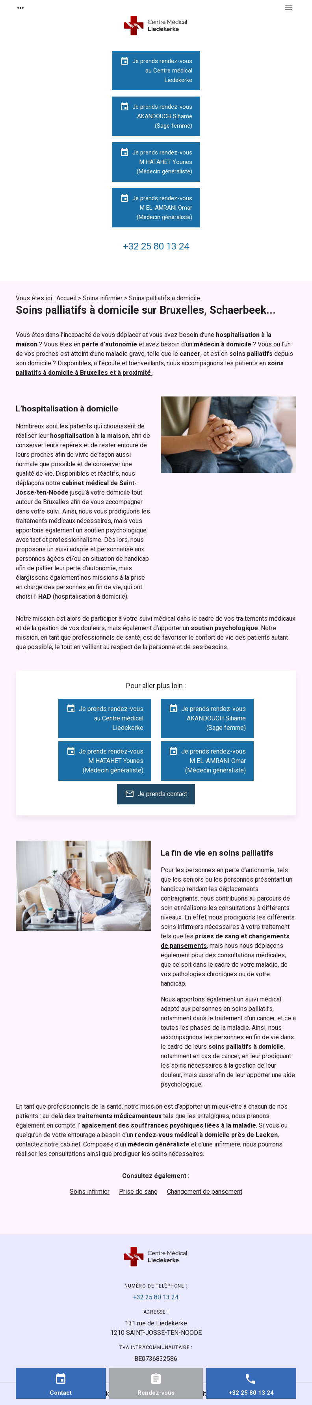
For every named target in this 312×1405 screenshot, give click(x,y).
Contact (61, 1392)
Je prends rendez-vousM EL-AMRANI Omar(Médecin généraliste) (156, 207)
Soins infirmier (103, 298)
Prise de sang (138, 1191)
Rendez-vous (156, 1392)
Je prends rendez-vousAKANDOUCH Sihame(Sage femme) (156, 115)
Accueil (66, 298)
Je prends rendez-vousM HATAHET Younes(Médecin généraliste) (156, 161)
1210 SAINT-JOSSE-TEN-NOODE (156, 1327)
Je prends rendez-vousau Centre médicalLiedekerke (156, 70)
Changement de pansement (204, 1191)
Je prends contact (156, 793)
